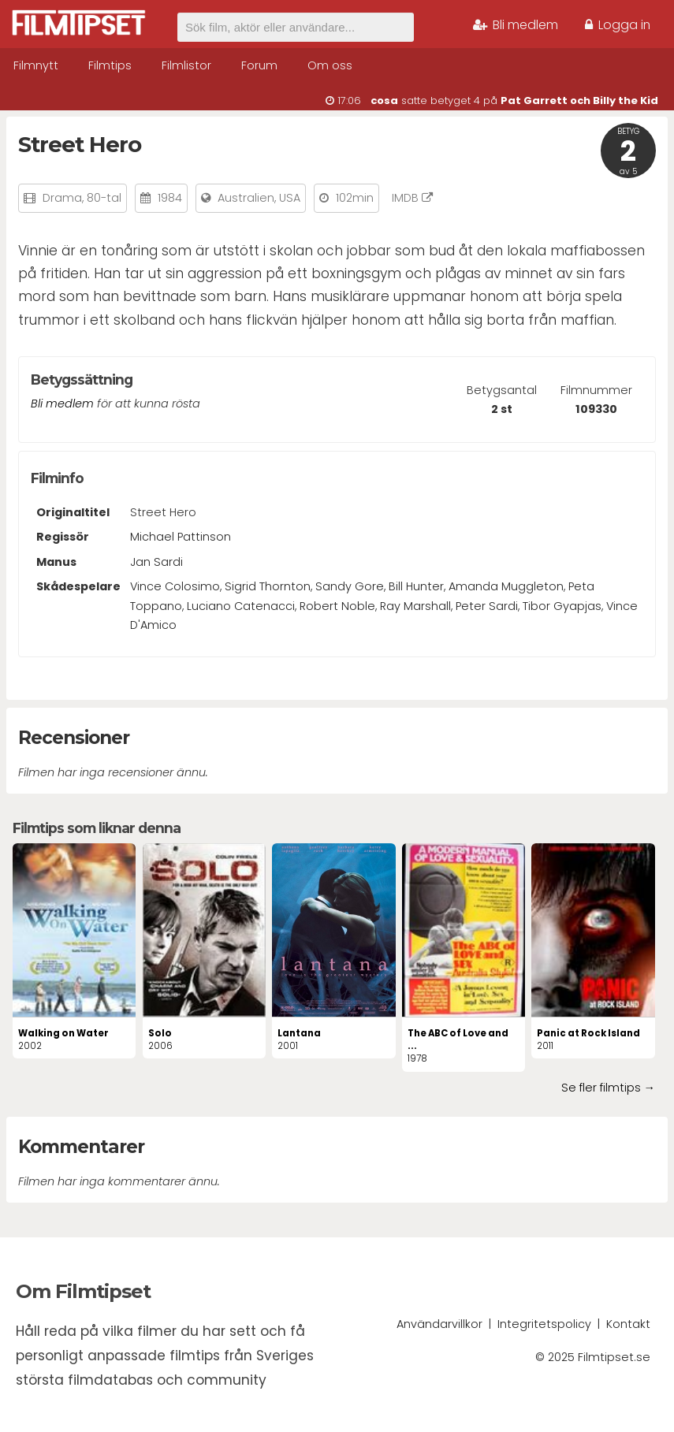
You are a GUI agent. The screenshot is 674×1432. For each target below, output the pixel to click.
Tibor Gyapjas (562, 606)
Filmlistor (186, 65)
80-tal (104, 198)
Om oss (329, 65)
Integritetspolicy (544, 1324)
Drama (62, 198)
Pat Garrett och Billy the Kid (579, 100)
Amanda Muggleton (506, 586)
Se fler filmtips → (608, 1087)
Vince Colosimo (175, 586)
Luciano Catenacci (241, 606)
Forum (259, 65)
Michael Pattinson (180, 537)
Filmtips (110, 65)
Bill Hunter (416, 586)
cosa (384, 100)
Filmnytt (35, 65)
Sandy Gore (349, 586)
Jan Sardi (156, 562)
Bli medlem (515, 25)
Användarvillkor (439, 1324)
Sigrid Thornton (268, 586)
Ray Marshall (415, 606)
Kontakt (628, 1324)
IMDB (412, 198)
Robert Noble (337, 606)
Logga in (617, 25)
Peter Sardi (487, 606)
